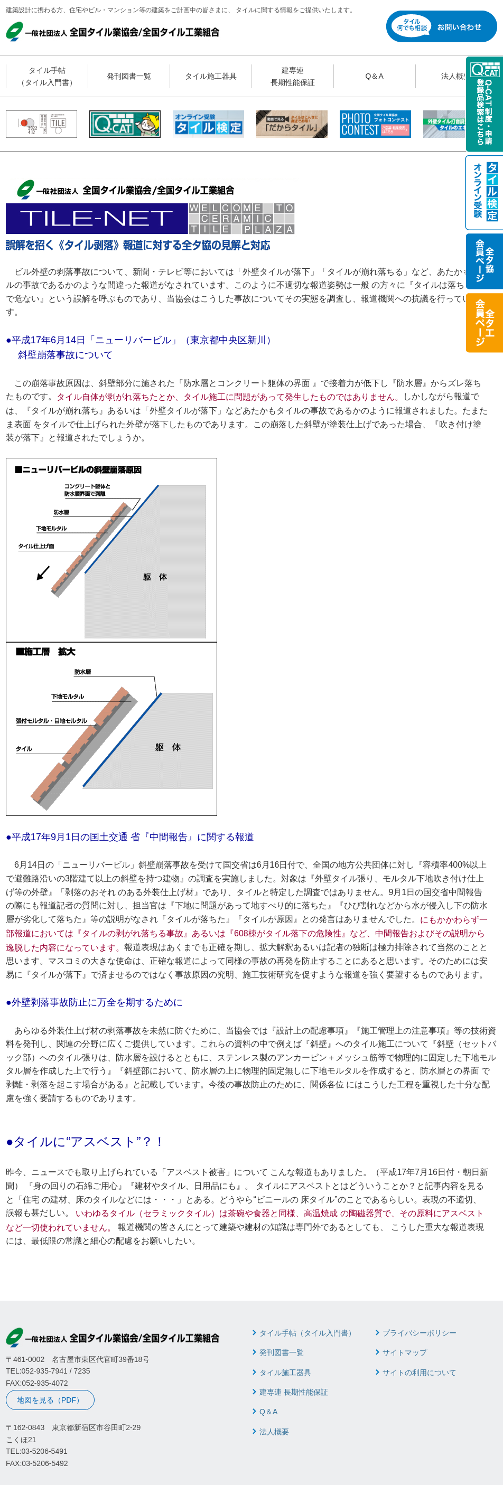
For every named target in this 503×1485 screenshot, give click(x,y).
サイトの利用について (420, 1372)
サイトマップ (405, 1352)
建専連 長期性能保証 (293, 76)
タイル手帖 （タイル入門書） (47, 76)
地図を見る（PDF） (50, 1400)
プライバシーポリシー (420, 1333)
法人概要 (456, 76)
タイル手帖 (307, 1333)
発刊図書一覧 (129, 76)
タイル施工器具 (211, 76)
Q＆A (375, 76)
